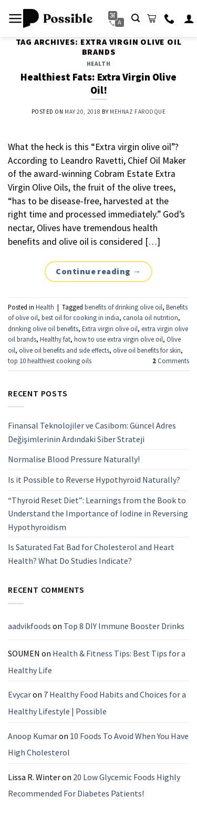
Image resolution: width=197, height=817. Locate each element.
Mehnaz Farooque (137, 111)
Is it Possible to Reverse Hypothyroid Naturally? (94, 479)
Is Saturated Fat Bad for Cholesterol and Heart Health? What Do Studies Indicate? (91, 554)
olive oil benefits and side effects (64, 350)
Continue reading (98, 271)
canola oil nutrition (150, 317)
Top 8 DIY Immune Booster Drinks (124, 626)
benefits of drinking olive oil (123, 307)
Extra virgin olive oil (110, 328)
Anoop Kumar (32, 736)
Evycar (19, 695)
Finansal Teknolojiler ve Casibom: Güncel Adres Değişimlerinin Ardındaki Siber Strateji (92, 432)
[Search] (135, 18)
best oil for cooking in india (80, 317)
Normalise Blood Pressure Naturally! (74, 459)
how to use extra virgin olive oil (118, 339)
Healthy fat (55, 339)
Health (98, 63)
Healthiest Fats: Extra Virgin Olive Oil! (98, 83)
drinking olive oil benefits (43, 328)
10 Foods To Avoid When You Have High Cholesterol (98, 744)
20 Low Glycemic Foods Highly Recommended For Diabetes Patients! (94, 785)
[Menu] (15, 18)
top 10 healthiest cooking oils (49, 360)
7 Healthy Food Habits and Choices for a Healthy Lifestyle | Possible (97, 703)
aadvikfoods (29, 626)
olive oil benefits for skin (147, 350)
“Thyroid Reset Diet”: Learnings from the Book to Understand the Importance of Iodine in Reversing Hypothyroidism (98, 513)
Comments (170, 360)
